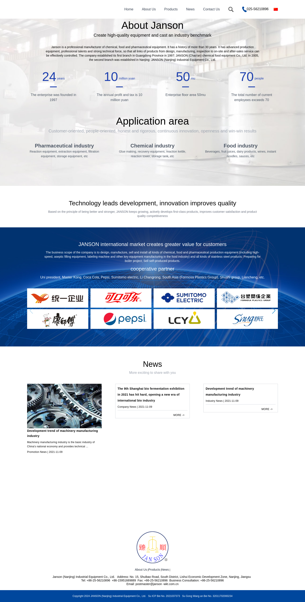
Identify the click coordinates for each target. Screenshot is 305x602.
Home (128, 9)
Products (170, 9)
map (2, 599)
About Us (149, 9)
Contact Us (211, 9)
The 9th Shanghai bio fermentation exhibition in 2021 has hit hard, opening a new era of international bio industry (151, 414)
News (190, 9)
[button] (274, 330)
